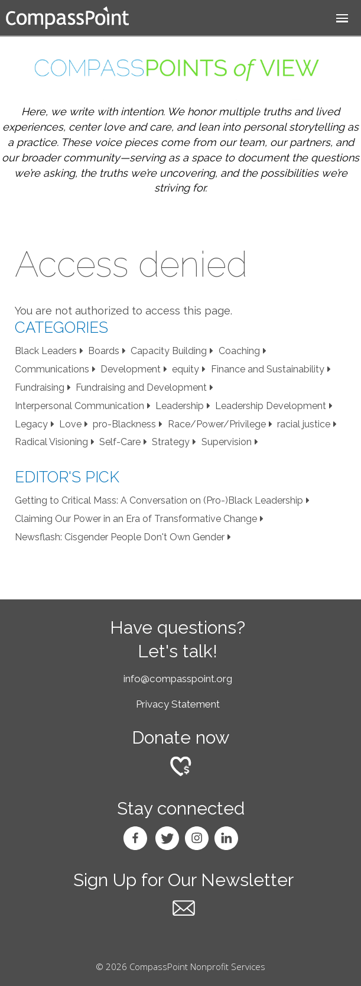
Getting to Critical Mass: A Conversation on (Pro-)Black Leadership (159, 500)
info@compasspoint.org (177, 679)
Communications (52, 369)
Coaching (239, 350)
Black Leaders (46, 350)
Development (130, 369)
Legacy (31, 424)
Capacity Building (169, 350)
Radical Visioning (51, 441)
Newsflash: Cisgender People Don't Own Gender (120, 537)
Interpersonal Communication (79, 405)
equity (185, 369)
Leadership (179, 405)
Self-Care (120, 441)
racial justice (303, 424)
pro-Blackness (124, 424)
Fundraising (39, 387)
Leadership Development (270, 405)
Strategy (171, 441)
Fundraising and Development (141, 387)
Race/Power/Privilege (217, 424)
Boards (103, 350)
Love (70, 424)
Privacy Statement (178, 704)
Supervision (226, 441)
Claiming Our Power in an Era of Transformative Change (136, 518)
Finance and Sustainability (267, 369)
